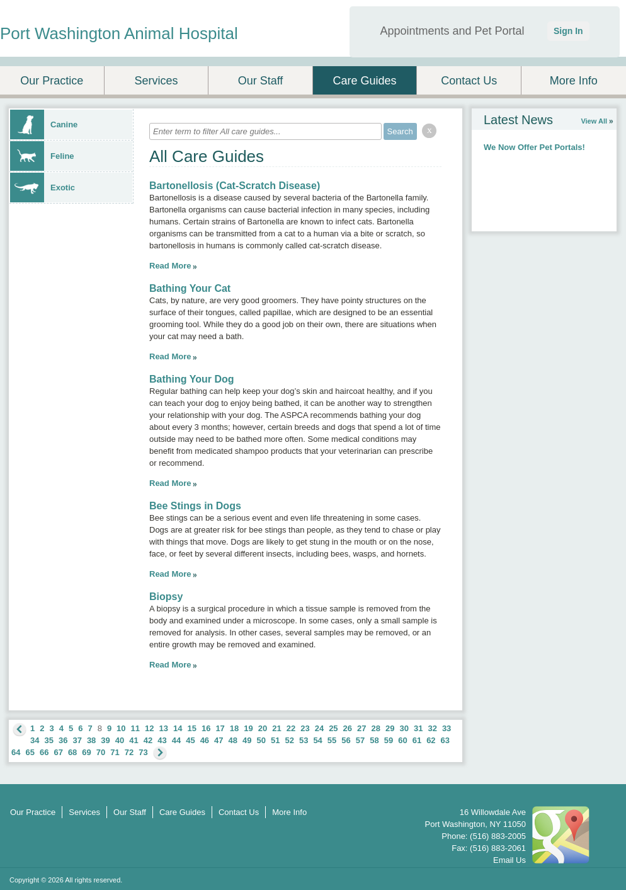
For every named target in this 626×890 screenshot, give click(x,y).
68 (72, 752)
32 (432, 728)
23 (304, 728)
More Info (574, 80)
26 (347, 728)
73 (143, 752)
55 (331, 740)
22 (291, 728)
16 (206, 728)
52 (289, 740)
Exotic (42, 187)
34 (34, 740)
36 (63, 740)
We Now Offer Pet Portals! (534, 147)
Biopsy (166, 596)
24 (319, 728)
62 (430, 740)
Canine (43, 124)
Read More (170, 265)
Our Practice (51, 80)
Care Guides (365, 80)
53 (303, 740)
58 (374, 740)
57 (360, 740)
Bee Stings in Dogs (195, 505)
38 (91, 740)
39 (105, 740)
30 (403, 728)
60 (402, 740)
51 (275, 740)
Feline (42, 156)
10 (121, 728)
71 (114, 752)
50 (261, 740)
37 (76, 740)
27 (361, 728)
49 (246, 740)
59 (388, 740)
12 (149, 728)
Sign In (568, 31)
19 (248, 728)
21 (276, 728)
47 (218, 740)
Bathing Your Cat (189, 288)
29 (389, 728)
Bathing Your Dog (191, 379)
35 (48, 740)
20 (262, 728)
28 (376, 728)
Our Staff (260, 80)
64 (15, 752)
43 (161, 740)
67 (58, 752)
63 (445, 740)
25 (333, 728)
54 (317, 740)
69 (86, 752)
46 (204, 740)
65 (29, 752)
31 (418, 728)
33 (446, 728)
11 (135, 728)
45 (190, 740)
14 (177, 728)
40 (119, 740)
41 (133, 740)
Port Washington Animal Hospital (119, 33)
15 (191, 728)
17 (219, 728)
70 (100, 752)
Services (156, 80)
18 (234, 728)
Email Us (509, 860)
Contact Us (469, 80)
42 (148, 740)
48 (233, 740)
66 (44, 752)
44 (176, 740)
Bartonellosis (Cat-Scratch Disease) (234, 185)
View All (594, 121)
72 (129, 752)
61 (417, 740)
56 (345, 740)
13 (163, 728)
